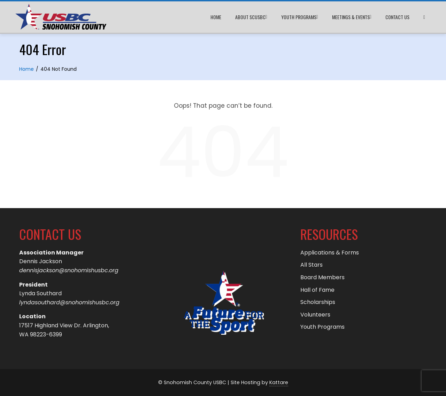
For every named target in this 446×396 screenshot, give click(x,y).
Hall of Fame (317, 290)
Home (215, 17)
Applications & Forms (329, 253)
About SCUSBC (251, 17)
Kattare (278, 382)
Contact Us (397, 17)
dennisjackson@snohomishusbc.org (68, 270)
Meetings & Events (351, 17)
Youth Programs (299, 17)
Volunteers (315, 315)
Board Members (322, 277)
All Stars (311, 265)
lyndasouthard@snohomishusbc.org (69, 302)
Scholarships (317, 302)
